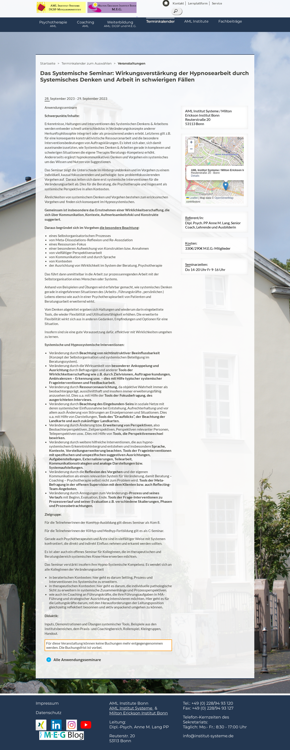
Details (195, 175)
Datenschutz (48, 712)
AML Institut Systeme (131, 708)
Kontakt (178, 3)
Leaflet (192, 197)
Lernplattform (198, 3)
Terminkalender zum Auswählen (87, 63)
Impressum (47, 703)
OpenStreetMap (224, 197)
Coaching (85, 24)
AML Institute (196, 21)
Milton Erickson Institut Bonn (138, 713)
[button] (225, 186)
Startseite (47, 63)
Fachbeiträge (230, 21)
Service (217, 3)
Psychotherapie (53, 24)
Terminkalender (160, 21)
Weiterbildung (120, 24)
